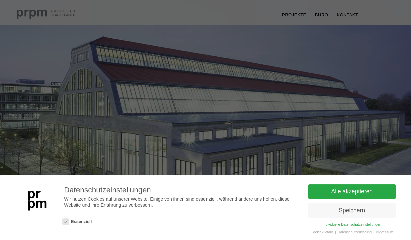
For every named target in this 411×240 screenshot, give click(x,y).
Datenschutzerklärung (355, 232)
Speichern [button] (352, 211)
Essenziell (77, 222)
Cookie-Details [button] (322, 232)
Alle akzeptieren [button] (352, 192)
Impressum (384, 232)
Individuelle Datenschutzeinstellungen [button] (352, 225)
